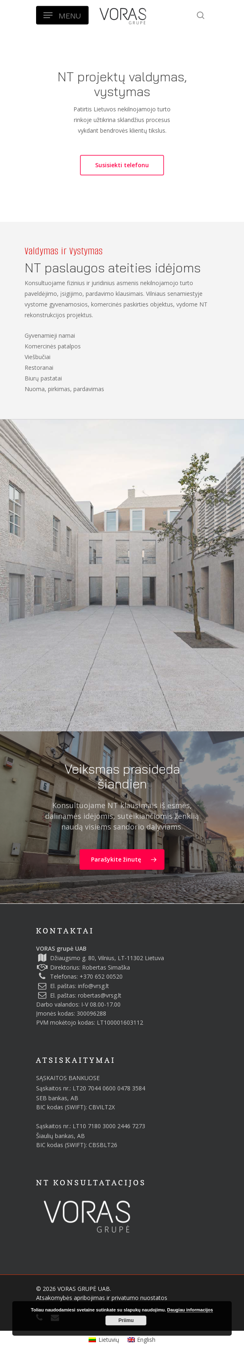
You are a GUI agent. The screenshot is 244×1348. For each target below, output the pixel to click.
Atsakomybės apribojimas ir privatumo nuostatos (101, 1298)
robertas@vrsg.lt (99, 995)
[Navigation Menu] (62, 15)
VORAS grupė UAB (61, 948)
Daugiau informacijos (190, 1309)
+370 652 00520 (101, 976)
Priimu (126, 1320)
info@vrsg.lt (93, 986)
